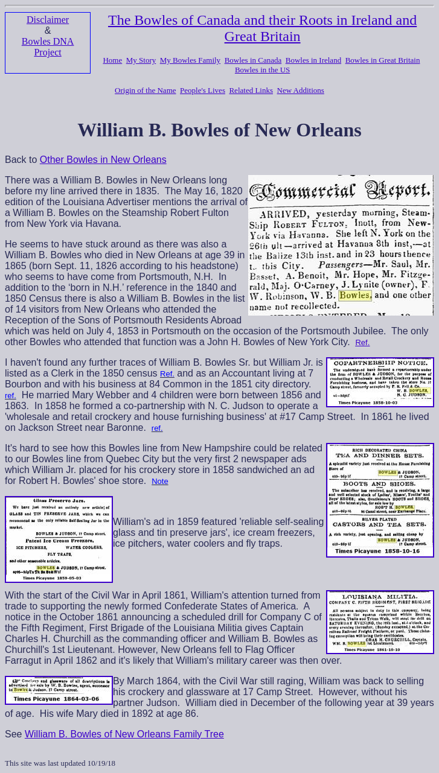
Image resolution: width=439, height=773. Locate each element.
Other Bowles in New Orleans (103, 159)
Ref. (362, 342)
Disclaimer (48, 19)
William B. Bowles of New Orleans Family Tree (124, 734)
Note (160, 481)
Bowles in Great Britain (382, 60)
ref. (10, 395)
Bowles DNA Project (48, 46)
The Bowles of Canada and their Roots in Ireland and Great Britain (262, 28)
